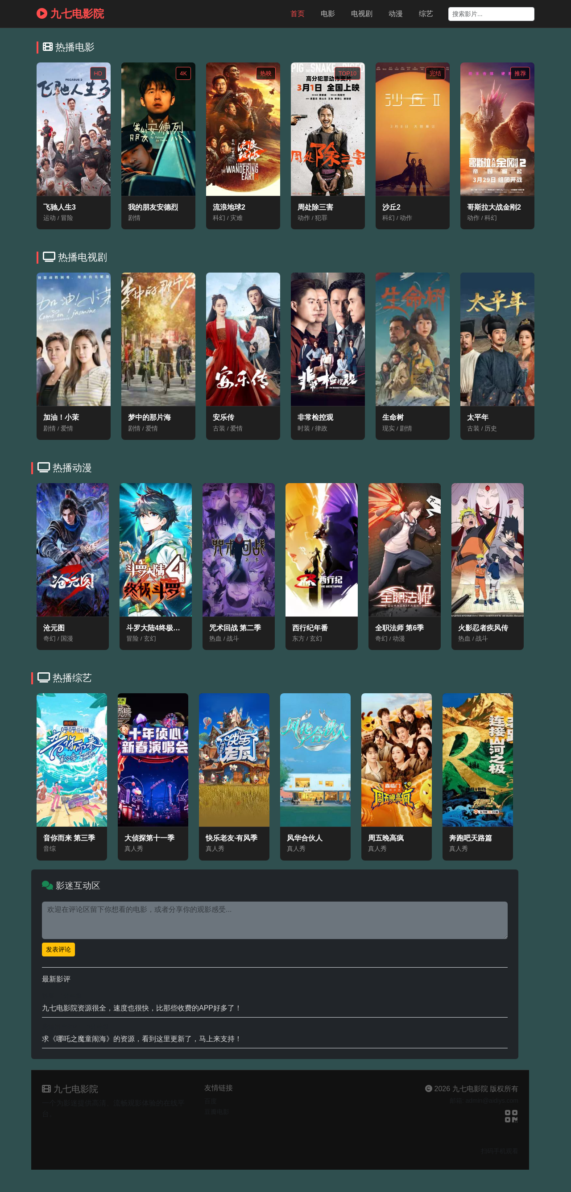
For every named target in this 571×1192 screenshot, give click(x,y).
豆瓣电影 (216, 1111)
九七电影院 (70, 14)
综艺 (426, 13)
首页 (297, 13)
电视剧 (361, 13)
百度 (210, 1101)
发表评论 (58, 949)
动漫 (396, 13)
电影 (328, 13)
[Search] (491, 14)
